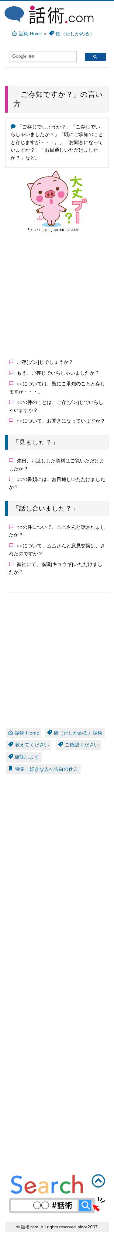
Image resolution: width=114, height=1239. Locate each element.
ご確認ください (78, 745)
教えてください (28, 745)
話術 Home (23, 733)
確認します (23, 757)
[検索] (37, 56)
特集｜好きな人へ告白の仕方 (43, 769)
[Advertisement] (57, 294)
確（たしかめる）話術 (74, 733)
